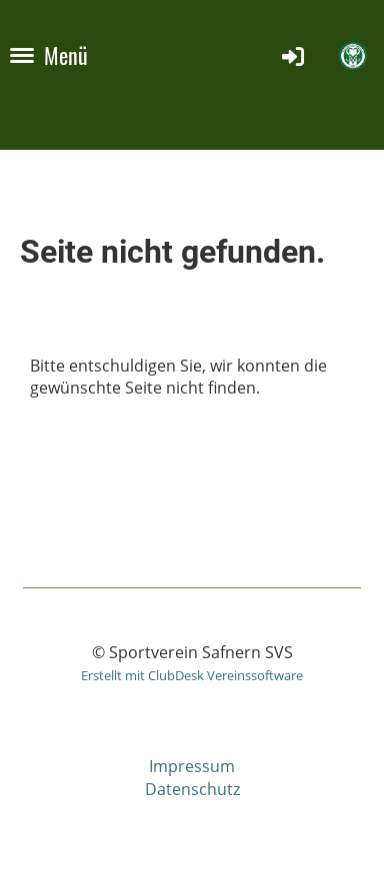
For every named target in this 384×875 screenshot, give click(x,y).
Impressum (192, 766)
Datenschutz (192, 789)
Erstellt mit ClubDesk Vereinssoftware (192, 675)
